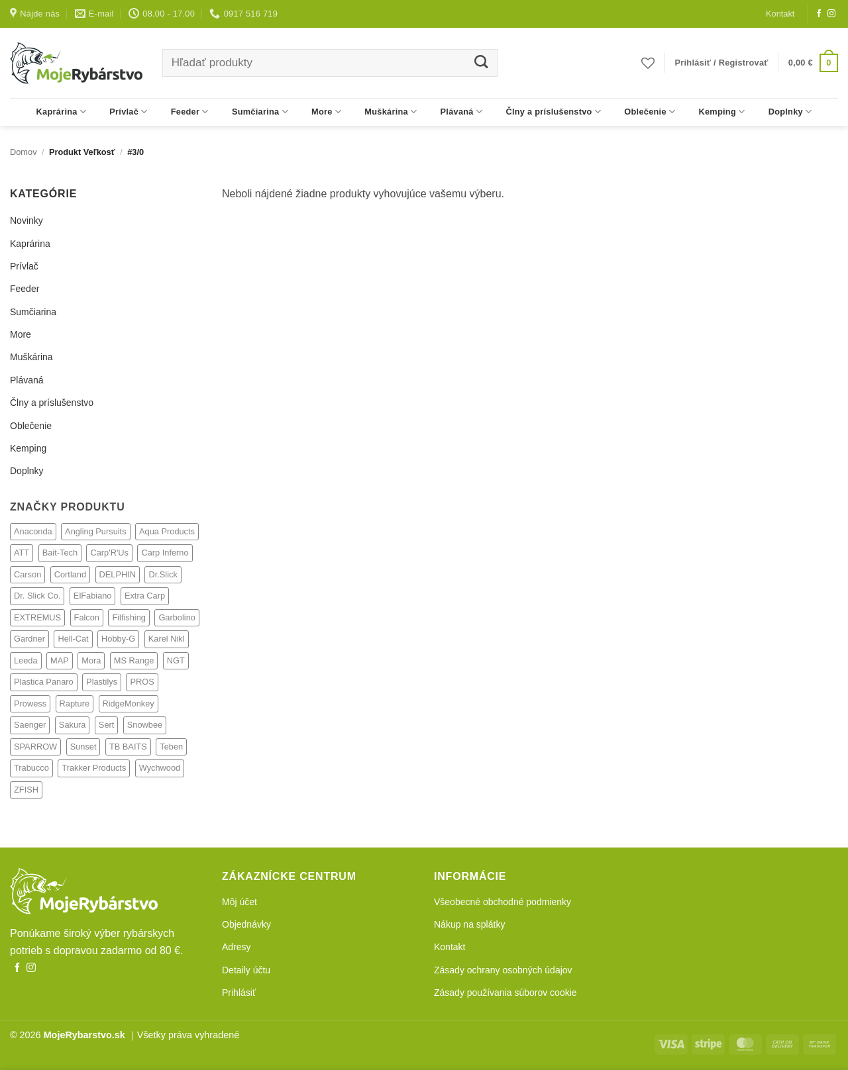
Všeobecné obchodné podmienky (502, 902)
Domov (23, 152)
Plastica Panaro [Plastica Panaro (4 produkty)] (44, 682)
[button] (721, 63)
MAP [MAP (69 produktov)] (59, 660)
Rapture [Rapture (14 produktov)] (75, 703)
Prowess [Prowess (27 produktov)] (30, 703)
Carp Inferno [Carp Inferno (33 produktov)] (164, 553)
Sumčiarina (260, 111)
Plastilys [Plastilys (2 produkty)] (101, 682)
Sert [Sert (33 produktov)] (106, 725)
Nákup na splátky (469, 924)
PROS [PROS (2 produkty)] (142, 682)
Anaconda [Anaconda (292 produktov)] (33, 531)
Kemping (721, 111)
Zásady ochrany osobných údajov (503, 970)
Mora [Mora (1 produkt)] (91, 660)
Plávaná (462, 111)
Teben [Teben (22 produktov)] (171, 747)
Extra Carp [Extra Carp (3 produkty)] (145, 596)
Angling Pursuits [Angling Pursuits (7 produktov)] (95, 531)
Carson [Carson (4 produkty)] (27, 574)
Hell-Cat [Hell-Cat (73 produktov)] (73, 639)
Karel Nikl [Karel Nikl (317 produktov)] (166, 639)
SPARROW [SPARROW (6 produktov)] (35, 747)
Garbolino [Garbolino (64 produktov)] (176, 617)
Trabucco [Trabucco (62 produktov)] (31, 768)
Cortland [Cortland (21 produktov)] (70, 574)
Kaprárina (61, 111)
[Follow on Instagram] (831, 14)
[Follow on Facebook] (819, 14)
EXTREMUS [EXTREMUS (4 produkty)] (37, 617)
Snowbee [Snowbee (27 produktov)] (144, 725)
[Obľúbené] (648, 62)
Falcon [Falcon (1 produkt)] (86, 617)
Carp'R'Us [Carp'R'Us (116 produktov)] (109, 553)
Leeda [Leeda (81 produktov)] (26, 660)
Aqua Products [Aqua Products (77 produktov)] (167, 531)
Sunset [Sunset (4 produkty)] (83, 747)
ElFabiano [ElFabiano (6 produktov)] (93, 596)
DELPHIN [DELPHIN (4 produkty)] (117, 574)
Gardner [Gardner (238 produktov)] (29, 639)
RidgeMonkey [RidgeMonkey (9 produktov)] (128, 703)
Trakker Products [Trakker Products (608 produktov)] (94, 768)
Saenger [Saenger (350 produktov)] (30, 725)
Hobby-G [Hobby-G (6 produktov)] (118, 639)
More (326, 111)
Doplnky (790, 111)
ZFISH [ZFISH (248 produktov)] (26, 790)
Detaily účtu (246, 970)
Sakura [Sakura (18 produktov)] (72, 725)
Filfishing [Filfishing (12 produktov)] (129, 617)
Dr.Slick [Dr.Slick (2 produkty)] (162, 574)
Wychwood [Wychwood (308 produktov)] (159, 768)
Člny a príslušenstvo (553, 111)
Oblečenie (649, 111)
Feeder (190, 111)
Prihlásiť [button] (239, 992)
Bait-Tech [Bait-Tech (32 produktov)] (60, 553)
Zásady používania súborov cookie (505, 992)
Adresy (236, 947)
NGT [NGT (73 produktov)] (176, 660)
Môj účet (239, 902)
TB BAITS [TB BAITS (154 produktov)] (128, 747)
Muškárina (390, 111)
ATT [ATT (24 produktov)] (21, 553)
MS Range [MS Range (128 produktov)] (134, 660)
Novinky (26, 220)
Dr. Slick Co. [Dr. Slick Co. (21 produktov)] (37, 596)
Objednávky (246, 924)
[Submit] (480, 63)
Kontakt (780, 14)
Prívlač (128, 111)
